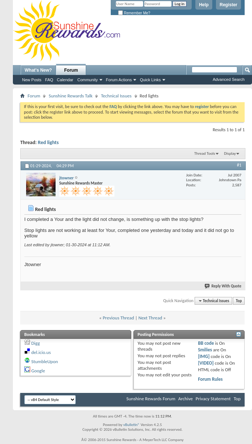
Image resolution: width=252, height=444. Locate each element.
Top (239, 300)
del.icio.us (41, 352)
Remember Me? (134, 13)
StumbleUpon (44, 361)
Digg (35, 343)
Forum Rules (210, 379)
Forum (71, 70)
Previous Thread (118, 318)
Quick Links (150, 80)
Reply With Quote (223, 286)
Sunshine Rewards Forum (151, 398)
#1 (239, 165)
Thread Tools (204, 153)
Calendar (65, 80)
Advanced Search (229, 79)
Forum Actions (119, 80)
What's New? (38, 70)
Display (230, 153)
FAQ (49, 80)
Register (228, 4)
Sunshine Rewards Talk (70, 96)
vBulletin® (131, 424)
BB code (206, 343)
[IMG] (204, 356)
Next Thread (150, 318)
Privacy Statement (213, 398)
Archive (185, 398)
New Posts (32, 80)
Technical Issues (116, 96)
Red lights (48, 142)
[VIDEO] (206, 363)
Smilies (205, 349)
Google (38, 370)
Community (87, 80)
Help (204, 4)
